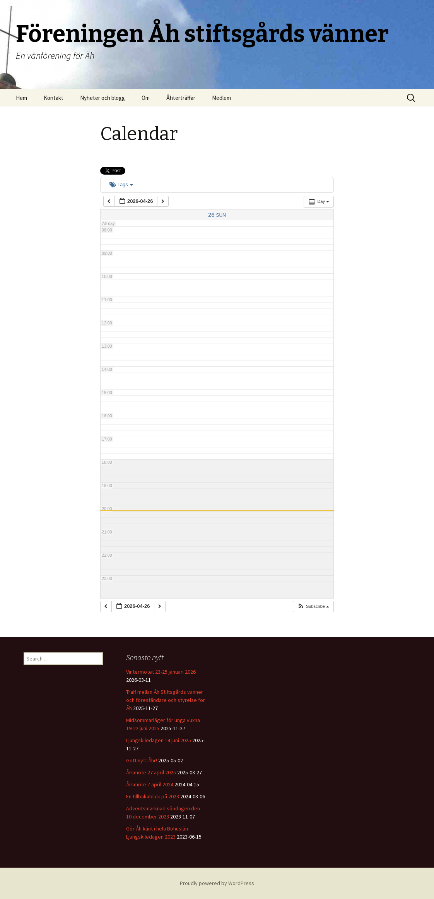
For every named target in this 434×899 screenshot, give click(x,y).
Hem (21, 97)
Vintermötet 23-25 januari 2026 (161, 671)
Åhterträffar (180, 97)
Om (146, 97)
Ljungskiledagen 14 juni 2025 (158, 740)
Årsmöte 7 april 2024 (149, 784)
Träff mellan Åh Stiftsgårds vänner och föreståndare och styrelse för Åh (165, 700)
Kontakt (53, 97)
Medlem (221, 97)
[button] (313, 606)
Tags (121, 184)
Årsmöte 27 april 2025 (151, 772)
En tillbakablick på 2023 (152, 796)
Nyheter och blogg (102, 97)
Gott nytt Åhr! (141, 760)
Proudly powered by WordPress (217, 883)
